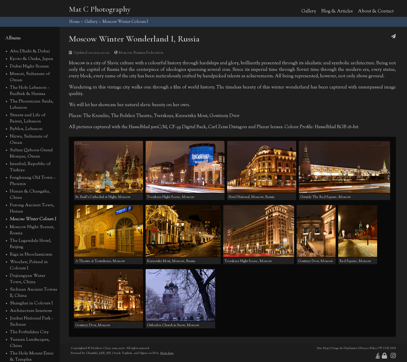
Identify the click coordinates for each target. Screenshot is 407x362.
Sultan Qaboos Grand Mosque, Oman (31, 153)
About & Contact (376, 11)
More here (166, 353)
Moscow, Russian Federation (141, 53)
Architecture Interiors (31, 311)
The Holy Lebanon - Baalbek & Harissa (29, 91)
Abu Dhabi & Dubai (30, 51)
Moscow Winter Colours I (33, 219)
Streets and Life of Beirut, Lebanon (27, 118)
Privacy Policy (368, 348)
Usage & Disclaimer (344, 348)
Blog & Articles (337, 11)
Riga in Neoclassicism (31, 254)
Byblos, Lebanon (26, 129)
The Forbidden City (29, 332)
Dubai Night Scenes (29, 66)
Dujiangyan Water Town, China (27, 279)
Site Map (323, 348)
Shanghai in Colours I (31, 303)
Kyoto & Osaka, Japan (31, 59)
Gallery (308, 11)
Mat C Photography (100, 9)
